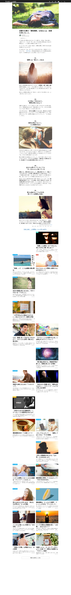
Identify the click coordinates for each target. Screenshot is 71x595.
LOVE (37, 255)
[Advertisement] (35, 579)
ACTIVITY (14, 397)
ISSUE (37, 371)
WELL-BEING (15, 255)
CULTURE (14, 324)
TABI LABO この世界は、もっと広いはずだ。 (35, 230)
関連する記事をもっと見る (35, 558)
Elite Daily (28, 51)
